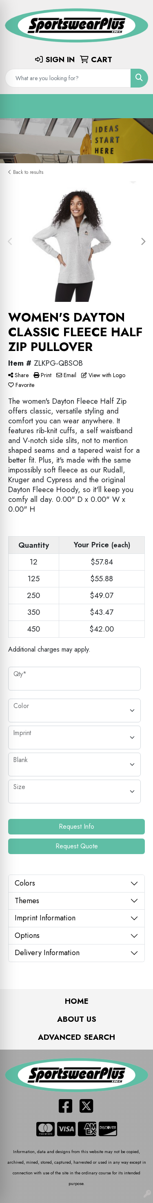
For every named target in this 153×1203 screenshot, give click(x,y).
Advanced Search (76, 1037)
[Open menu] (137, 106)
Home (77, 1001)
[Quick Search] (68, 78)
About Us (76, 1019)
